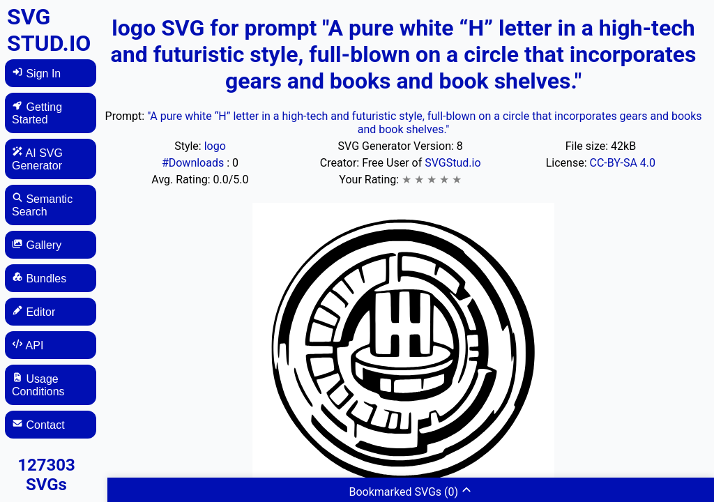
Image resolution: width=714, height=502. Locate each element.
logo (215, 146)
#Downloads (194, 162)
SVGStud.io (452, 162)
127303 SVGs (46, 474)
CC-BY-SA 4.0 (623, 162)
